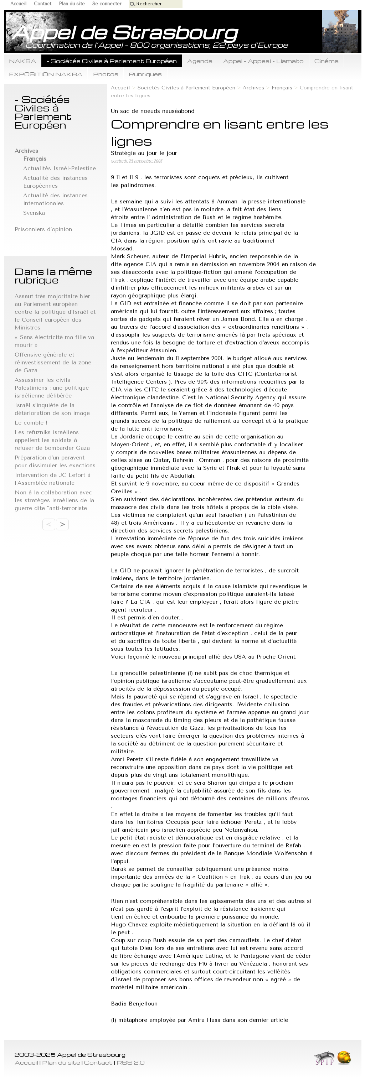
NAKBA (22, 60)
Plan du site (72, 3)
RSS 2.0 (131, 1062)
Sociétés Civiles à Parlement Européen (186, 88)
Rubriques (145, 74)
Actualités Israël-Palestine (59, 168)
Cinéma (326, 60)
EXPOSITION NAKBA (45, 74)
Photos (105, 74)
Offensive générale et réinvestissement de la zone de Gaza (53, 362)
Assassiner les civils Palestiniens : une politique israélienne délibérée (52, 387)
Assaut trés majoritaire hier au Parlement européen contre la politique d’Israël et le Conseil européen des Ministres (55, 312)
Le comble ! (31, 422)
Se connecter (107, 3)
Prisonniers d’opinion (43, 229)
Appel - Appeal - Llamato (263, 60)
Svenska (34, 212)
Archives (253, 88)
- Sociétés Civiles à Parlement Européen (112, 60)
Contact (42, 3)
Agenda (199, 60)
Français (282, 88)
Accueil (18, 3)
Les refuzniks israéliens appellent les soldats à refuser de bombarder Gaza (52, 440)
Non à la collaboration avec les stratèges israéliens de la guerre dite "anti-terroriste (54, 500)
